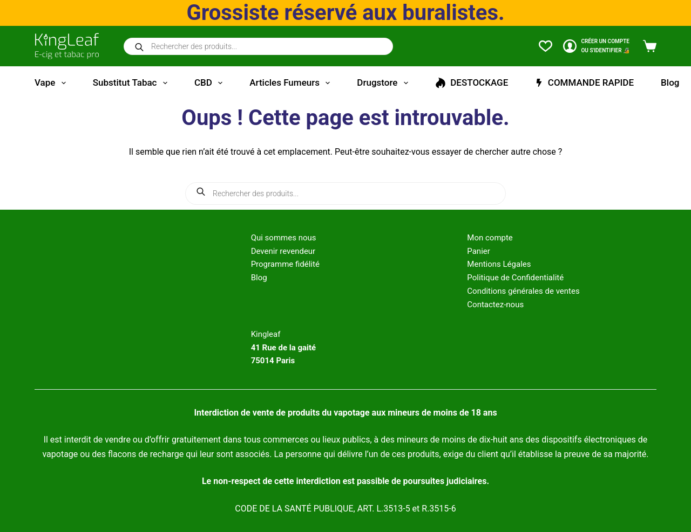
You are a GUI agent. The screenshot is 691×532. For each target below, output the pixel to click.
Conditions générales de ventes (523, 291)
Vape (52, 83)
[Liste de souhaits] (545, 46)
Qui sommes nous (283, 238)
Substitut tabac (132, 83)
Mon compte (490, 238)
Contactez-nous (495, 304)
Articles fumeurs (291, 83)
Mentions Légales (499, 264)
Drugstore (384, 83)
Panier (478, 251)
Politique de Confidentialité (515, 277)
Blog (670, 82)
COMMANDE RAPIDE (584, 82)
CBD (210, 83)
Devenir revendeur (283, 251)
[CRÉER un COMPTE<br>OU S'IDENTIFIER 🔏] (596, 46)
